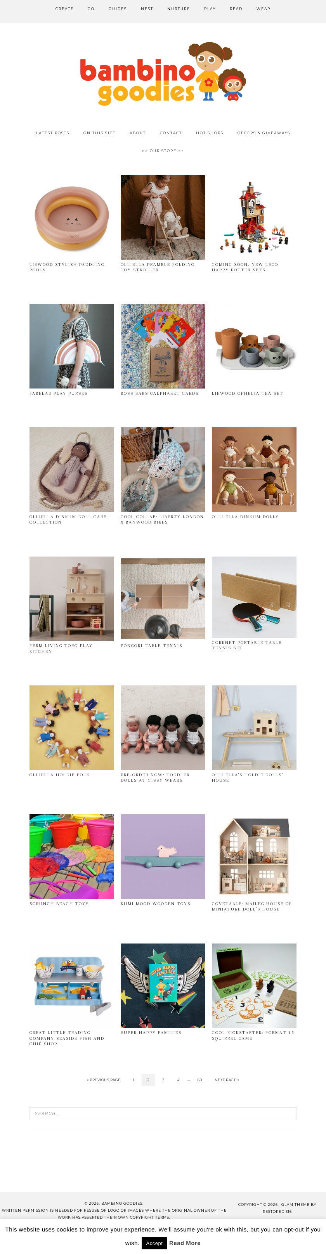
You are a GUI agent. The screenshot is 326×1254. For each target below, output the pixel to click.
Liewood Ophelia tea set (247, 393)
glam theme (295, 1204)
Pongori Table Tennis (151, 645)
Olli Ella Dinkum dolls (245, 516)
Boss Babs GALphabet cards (160, 393)
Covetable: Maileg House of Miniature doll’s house (252, 906)
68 (200, 1080)
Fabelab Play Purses (58, 393)
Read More (185, 1243)
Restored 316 (277, 1211)
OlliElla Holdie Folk (59, 774)
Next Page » (227, 1080)
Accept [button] (154, 1243)
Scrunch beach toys (59, 903)
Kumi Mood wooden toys (156, 903)
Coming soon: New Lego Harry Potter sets (245, 267)
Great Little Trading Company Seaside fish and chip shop (66, 1038)
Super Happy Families (151, 1032)
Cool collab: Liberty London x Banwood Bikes (162, 519)
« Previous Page (104, 1080)
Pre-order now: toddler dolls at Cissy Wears (155, 777)
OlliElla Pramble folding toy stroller (157, 267)
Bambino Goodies (163, 74)
